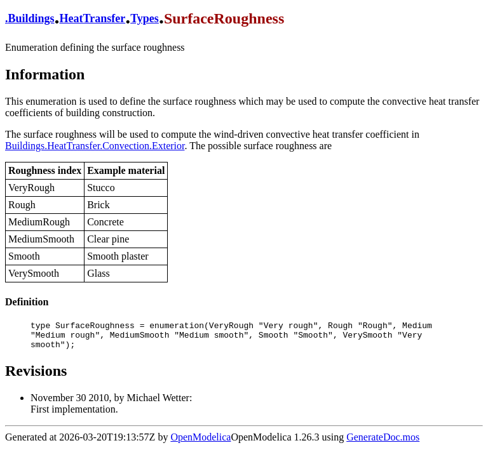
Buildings (31, 18)
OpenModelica (200, 442)
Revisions (36, 376)
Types (144, 18)
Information (45, 74)
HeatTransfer (93, 18)
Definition (26, 301)
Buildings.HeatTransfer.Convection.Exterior (94, 145)
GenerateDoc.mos (382, 442)
